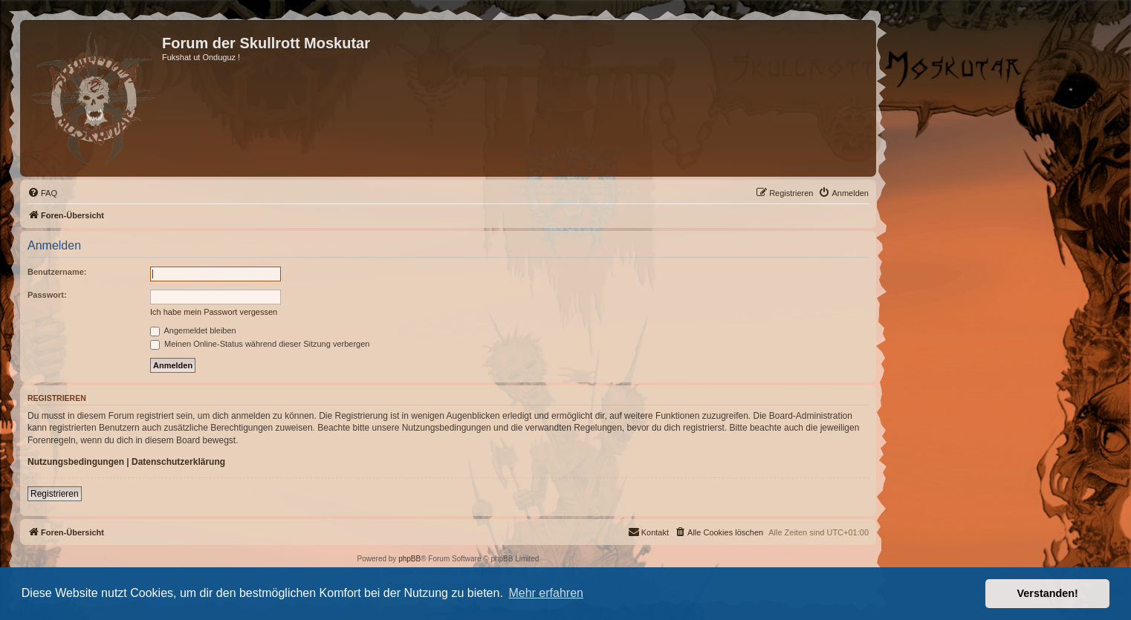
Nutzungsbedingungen (75, 462)
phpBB (409, 559)
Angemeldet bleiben (193, 330)
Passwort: (47, 294)
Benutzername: (56, 271)
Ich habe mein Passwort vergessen (213, 311)
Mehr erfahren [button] (545, 593)
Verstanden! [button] (1047, 593)
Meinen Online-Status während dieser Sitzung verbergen (259, 343)
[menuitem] (42, 193)
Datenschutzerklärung (178, 462)
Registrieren (54, 494)
